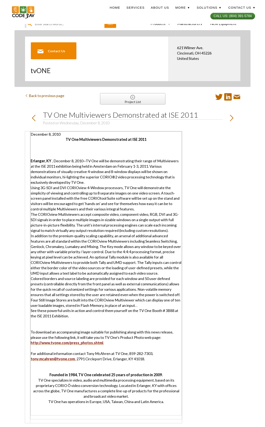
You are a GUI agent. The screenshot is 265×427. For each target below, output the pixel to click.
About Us (160, 7)
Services (135, 7)
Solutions (209, 7)
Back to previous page (44, 95)
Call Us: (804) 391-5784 (233, 16)
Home (115, 7)
